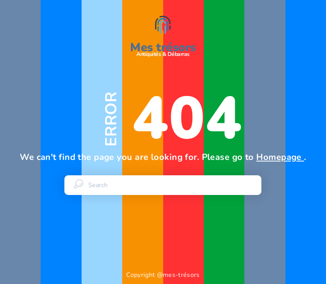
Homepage (280, 157)
